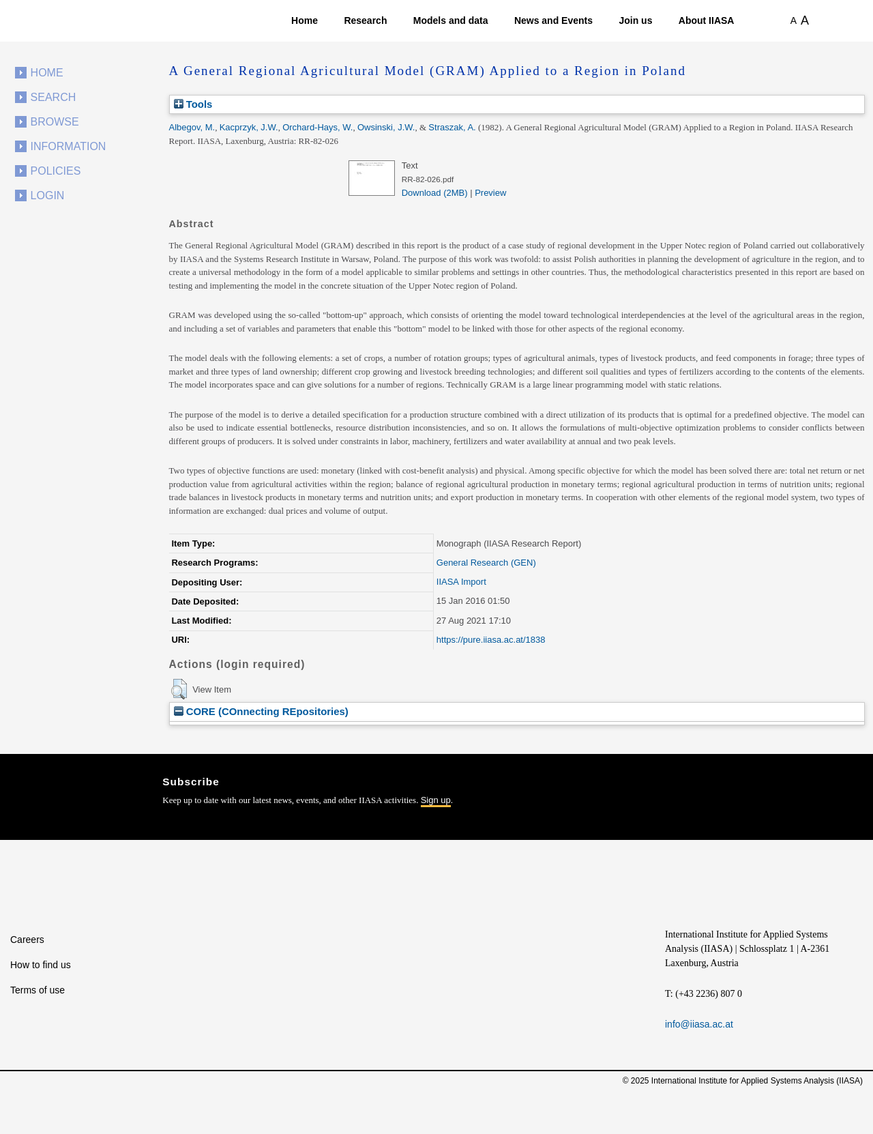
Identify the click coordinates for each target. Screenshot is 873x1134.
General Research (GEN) (486, 562)
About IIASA (707, 20)
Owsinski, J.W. (386, 127)
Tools (193, 104)
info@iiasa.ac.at (699, 1024)
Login (48, 195)
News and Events (553, 20)
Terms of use (37, 990)
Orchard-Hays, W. (317, 127)
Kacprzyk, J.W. (249, 127)
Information (68, 146)
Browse (55, 122)
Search (53, 97)
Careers (27, 939)
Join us (635, 20)
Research (365, 20)
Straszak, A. (451, 127)
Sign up (436, 800)
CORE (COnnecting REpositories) (261, 711)
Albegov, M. (192, 127)
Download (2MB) (435, 193)
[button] (179, 689)
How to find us (40, 964)
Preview (490, 193)
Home (304, 20)
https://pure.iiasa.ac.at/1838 (491, 640)
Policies (56, 171)
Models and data (450, 20)
